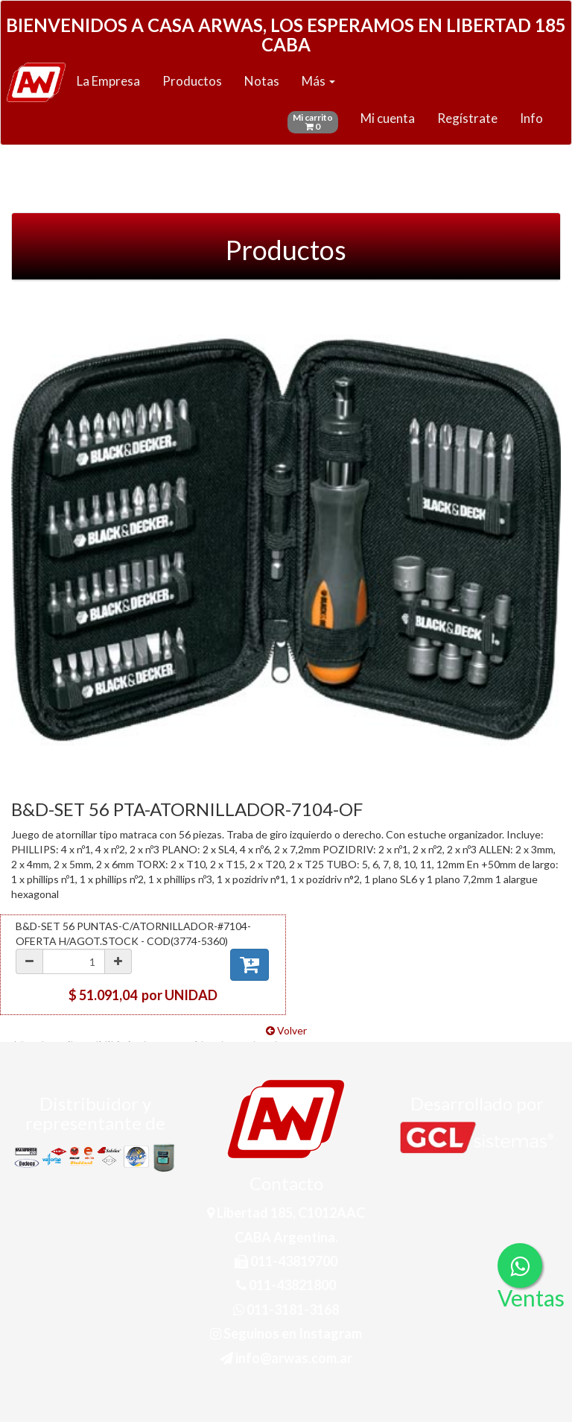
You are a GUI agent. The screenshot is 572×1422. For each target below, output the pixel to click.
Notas (261, 81)
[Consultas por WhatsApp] (520, 1265)
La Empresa (108, 81)
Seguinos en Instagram (286, 1333)
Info (531, 118)
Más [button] (318, 81)
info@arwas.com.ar (286, 1358)
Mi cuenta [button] (387, 118)
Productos (192, 81)
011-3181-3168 (286, 1309)
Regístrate (467, 118)
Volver (286, 1030)
